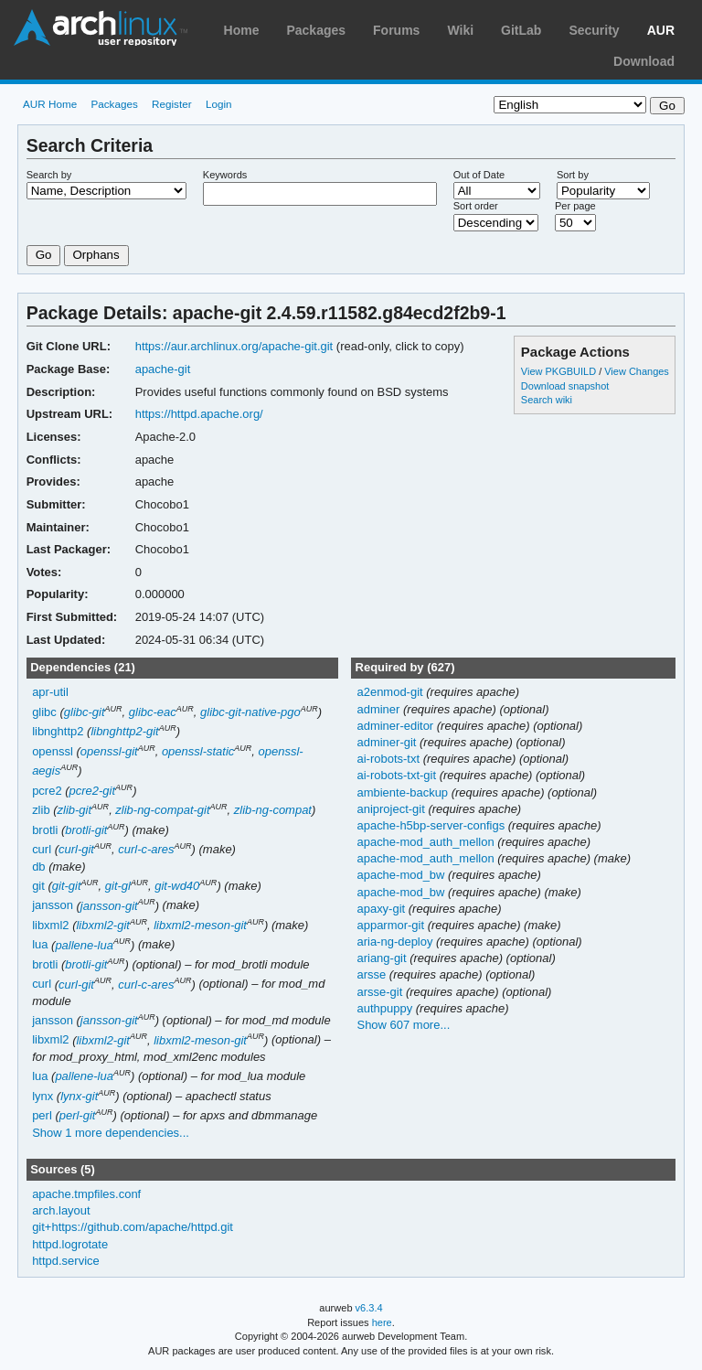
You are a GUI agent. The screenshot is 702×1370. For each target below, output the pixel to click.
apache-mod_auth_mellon (426, 842)
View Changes (636, 371)
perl (42, 1115)
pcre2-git (92, 790)
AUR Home (50, 104)
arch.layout (61, 1210)
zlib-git (75, 810)
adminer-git (388, 742)
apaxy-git (382, 908)
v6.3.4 (369, 1307)
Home (242, 30)
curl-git (76, 849)
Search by (49, 174)
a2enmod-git (391, 692)
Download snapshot (565, 385)
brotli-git (86, 830)
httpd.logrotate (70, 1244)
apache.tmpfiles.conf (86, 1194)
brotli (45, 830)
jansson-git (109, 906)
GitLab (521, 30)
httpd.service (66, 1261)
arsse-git (380, 992)
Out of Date (479, 174)
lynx (42, 1096)
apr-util (50, 692)
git (38, 886)
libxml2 (50, 925)
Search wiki (546, 399)
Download (644, 61)
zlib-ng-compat (273, 810)
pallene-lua (84, 945)
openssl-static (198, 751)
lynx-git (79, 1096)
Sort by (573, 174)
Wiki (460, 30)
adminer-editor (396, 726)
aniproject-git (392, 809)
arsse (372, 974)
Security (594, 30)
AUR (661, 30)
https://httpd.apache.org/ (199, 414)
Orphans (96, 255)
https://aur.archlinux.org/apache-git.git (234, 346)
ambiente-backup (403, 792)
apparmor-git (391, 925)
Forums (396, 30)
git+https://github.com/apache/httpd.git (132, 1227)
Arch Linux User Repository (100, 27)
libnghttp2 (57, 731)
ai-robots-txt (389, 758)
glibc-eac (152, 712)
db (38, 866)
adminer (379, 709)
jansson (52, 906)
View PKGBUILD (560, 371)
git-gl (118, 886)
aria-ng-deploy (396, 941)
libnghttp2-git (124, 731)
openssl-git (109, 751)
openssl (52, 751)
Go (44, 255)
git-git (66, 886)
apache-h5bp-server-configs (431, 825)
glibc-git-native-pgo (250, 712)
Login (219, 104)
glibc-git (84, 712)
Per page (575, 205)
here (382, 1322)
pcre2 (46, 790)
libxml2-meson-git (200, 925)
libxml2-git (102, 925)
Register (172, 104)
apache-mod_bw (402, 875)
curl (41, 849)
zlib (40, 810)
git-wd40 (176, 886)
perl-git (77, 1115)
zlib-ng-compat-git (162, 810)
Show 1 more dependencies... (110, 1133)
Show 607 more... (403, 1025)
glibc (44, 712)
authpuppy (385, 1008)
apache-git (163, 369)
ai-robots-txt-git (397, 775)
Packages (316, 30)
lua (40, 945)
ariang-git (383, 958)
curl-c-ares (146, 849)
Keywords (225, 174)
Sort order (475, 205)
